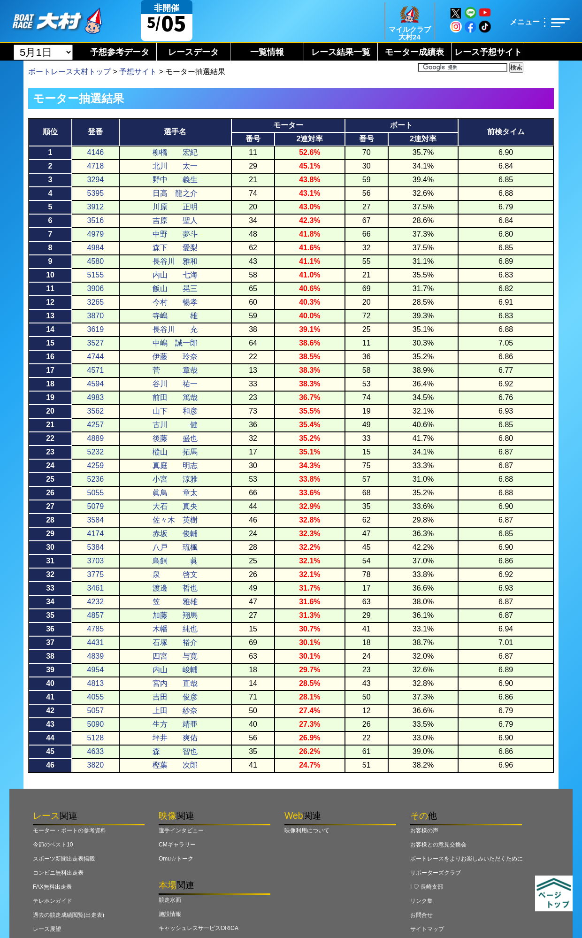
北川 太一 (175, 166)
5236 (95, 479)
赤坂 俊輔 (175, 534)
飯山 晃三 (175, 288)
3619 (95, 329)
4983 (95, 397)
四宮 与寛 (175, 656)
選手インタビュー (181, 830)
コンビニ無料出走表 (58, 872)
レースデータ (193, 52)
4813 (95, 683)
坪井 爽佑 (175, 738)
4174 (95, 534)
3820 (95, 765)
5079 (95, 506)
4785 (95, 629)
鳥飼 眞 (175, 561)
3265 (95, 302)
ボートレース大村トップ (69, 72)
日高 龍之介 (175, 193)
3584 (95, 520)
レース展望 (47, 929)
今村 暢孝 (175, 302)
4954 (95, 670)
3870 (95, 316)
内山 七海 (175, 275)
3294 (95, 180)
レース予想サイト (488, 52)
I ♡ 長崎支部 (426, 887)
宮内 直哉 (175, 683)
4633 (95, 751)
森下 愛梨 (175, 248)
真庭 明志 (175, 465)
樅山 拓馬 (175, 452)
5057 (95, 711)
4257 (95, 425)
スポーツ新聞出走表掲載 (64, 858)
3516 (95, 220)
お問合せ (421, 915)
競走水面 (170, 900)
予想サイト (138, 72)
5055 (95, 493)
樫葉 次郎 (175, 765)
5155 (95, 275)
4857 (95, 615)
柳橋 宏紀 (175, 152)
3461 (95, 588)
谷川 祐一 (175, 384)
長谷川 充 (175, 329)
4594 (95, 384)
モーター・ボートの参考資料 (69, 830)
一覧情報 (267, 52)
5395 (95, 193)
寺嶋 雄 (175, 316)
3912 (95, 207)
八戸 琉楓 (175, 547)
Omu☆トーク (176, 858)
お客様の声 (424, 830)
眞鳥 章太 (175, 493)
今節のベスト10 (53, 844)
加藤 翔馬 (175, 615)
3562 (95, 411)
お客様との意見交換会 (438, 844)
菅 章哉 (175, 370)
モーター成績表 (414, 52)
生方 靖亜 (175, 724)
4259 (95, 465)
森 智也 (175, 751)
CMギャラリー (177, 844)
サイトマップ (427, 929)
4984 (95, 248)
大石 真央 (175, 506)
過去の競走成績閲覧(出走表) (68, 915)
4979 (95, 234)
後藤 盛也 (175, 438)
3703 (95, 561)
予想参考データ (119, 52)
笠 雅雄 (175, 602)
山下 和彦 (175, 411)
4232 (95, 602)
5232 (95, 452)
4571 (95, 370)
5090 (95, 724)
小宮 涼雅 (175, 479)
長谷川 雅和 (175, 261)
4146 (95, 152)
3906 (95, 288)
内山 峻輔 (175, 670)
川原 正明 (175, 207)
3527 (95, 343)
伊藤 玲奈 (175, 357)
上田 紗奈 (175, 711)
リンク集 (421, 901)
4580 (95, 261)
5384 (95, 547)
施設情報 (170, 914)
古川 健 (175, 425)
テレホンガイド (52, 901)
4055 (95, 697)
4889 (95, 438)
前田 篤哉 (175, 397)
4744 (95, 357)
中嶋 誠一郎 (175, 343)
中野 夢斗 (175, 234)
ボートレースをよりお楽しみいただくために (466, 858)
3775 (95, 574)
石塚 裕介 (175, 642)
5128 (95, 738)
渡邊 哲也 (175, 588)
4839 (95, 656)
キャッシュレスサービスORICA (198, 928)
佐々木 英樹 (175, 520)
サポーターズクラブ (435, 872)
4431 (95, 642)
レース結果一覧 (340, 52)
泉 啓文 (175, 574)
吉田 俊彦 (175, 697)
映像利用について (306, 830)
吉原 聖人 (175, 220)
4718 (95, 166)
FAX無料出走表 (52, 887)
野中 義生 (175, 180)
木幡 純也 (175, 629)
